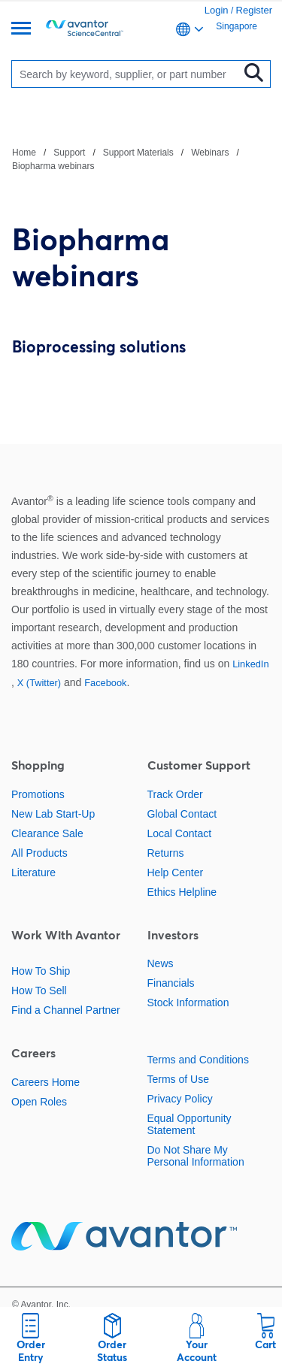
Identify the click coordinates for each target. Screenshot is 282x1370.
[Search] (129, 74)
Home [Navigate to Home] (24, 152)
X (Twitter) (39, 682)
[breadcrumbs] (141, 158)
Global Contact (182, 814)
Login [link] (217, 10)
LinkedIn (250, 664)
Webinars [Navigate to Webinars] (210, 152)
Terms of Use (178, 1079)
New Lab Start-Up (53, 814)
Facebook (105, 682)
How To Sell (39, 990)
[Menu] (21, 29)
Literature (33, 872)
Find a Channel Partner (65, 1010)
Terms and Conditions (198, 1060)
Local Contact (179, 833)
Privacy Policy (180, 1099)
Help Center (175, 872)
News (160, 963)
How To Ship (40, 971)
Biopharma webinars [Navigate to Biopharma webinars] (53, 166)
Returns (165, 853)
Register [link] (254, 10)
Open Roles (39, 1102)
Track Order (175, 794)
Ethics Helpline (182, 892)
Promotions (38, 794)
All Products (39, 853)
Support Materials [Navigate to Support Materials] (138, 152)
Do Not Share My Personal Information (195, 1156)
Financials (171, 983)
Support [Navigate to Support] (69, 152)
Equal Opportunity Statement (189, 1124)
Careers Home (45, 1082)
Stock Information (188, 1003)
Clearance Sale (47, 833)
